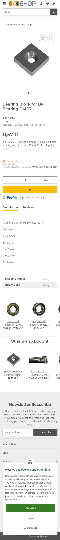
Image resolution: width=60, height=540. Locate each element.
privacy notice (23, 417)
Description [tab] (10, 207)
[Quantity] (25, 180)
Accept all (31, 508)
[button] (41, 3)
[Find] (26, 12)
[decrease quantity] (6, 180)
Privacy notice (12, 499)
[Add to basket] (30, 189)
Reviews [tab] (28, 207)
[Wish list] (47, 3)
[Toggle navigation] (4, 2)
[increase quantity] (53, 180)
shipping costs (32, 141)
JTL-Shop (43, 536)
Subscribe (45, 432)
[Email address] (18, 432)
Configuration (30, 528)
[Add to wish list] (50, 38)
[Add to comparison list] (42, 38)
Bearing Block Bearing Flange (29, 124)
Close (30, 518)
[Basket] (54, 3)
